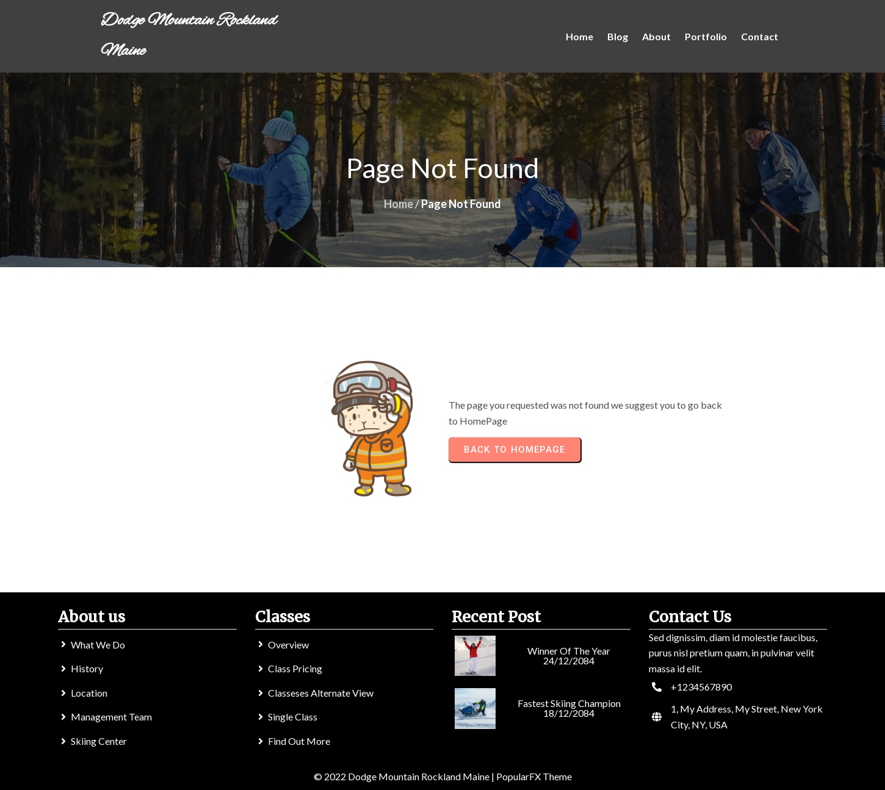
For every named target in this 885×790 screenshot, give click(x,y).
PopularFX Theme (534, 776)
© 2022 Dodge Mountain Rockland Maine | (405, 776)
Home (398, 203)
